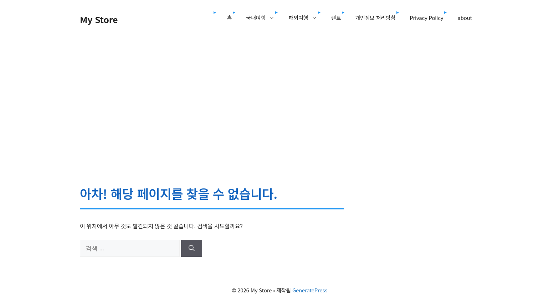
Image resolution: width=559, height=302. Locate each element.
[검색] (191, 248)
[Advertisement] (279, 88)
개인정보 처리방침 (375, 17)
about (464, 17)
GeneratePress (309, 290)
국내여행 (263, 17)
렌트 (336, 17)
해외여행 (306, 17)
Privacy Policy (426, 17)
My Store (99, 19)
